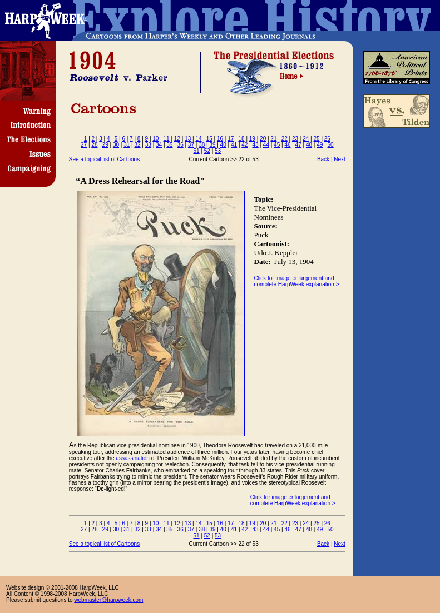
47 (298, 145)
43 (256, 145)
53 (218, 151)
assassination (133, 458)
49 (320, 145)
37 (191, 145)
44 (266, 145)
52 (207, 151)
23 (295, 139)
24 (306, 139)
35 (169, 145)
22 (284, 139)
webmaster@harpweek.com (108, 600)
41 (234, 145)
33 (148, 145)
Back (323, 159)
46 (287, 145)
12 (177, 139)
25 (316, 139)
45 (277, 145)
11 (167, 139)
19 (252, 139)
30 (116, 145)
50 (331, 145)
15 (209, 139)
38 (202, 145)
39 (212, 145)
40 (223, 145)
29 (105, 145)
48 (309, 145)
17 (231, 139)
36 (180, 145)
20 (263, 139)
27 (84, 145)
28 (94, 145)
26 (327, 139)
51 (197, 151)
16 (220, 139)
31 (126, 145)
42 (244, 145)
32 (137, 145)
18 (242, 139)
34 (159, 145)
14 (198, 139)
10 (155, 139)
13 (188, 139)
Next (339, 159)
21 (273, 139)
